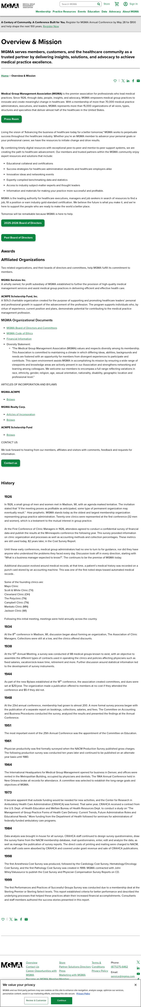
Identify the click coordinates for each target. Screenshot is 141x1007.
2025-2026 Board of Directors (23, 223)
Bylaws (11, 399)
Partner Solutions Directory (75, 966)
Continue (61, 1002)
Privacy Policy (100, 971)
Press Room (11, 119)
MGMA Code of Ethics (20, 333)
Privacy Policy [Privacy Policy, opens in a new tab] (83, 996)
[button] (117, 4)
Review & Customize (36, 1002)
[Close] (135, 987)
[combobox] (78, 4)
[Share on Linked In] (128, 80)
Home (5, 76)
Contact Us (32, 966)
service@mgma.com (123, 976)
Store (62, 962)
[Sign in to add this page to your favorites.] (115, 80)
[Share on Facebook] (133, 80)
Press (62, 971)
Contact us (10, 463)
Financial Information (19, 339)
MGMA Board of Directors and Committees (32, 328)
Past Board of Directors (18, 237)
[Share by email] (138, 80)
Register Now (51, 26)
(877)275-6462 (119, 966)
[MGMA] (18, 6)
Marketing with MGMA (72, 975)
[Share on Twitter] (123, 80)
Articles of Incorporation (21, 414)
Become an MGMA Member (42, 979)
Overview (31, 962)
